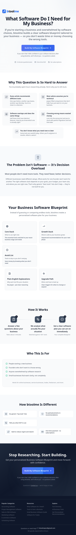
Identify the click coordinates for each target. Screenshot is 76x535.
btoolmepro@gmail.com (46, 528)
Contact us (34, 485)
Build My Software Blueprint (38, 471)
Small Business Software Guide (37, 512)
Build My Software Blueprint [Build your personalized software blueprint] (38, 48)
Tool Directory (56, 507)
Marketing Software (8, 515)
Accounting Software (8, 507)
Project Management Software (11, 509)
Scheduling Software (8, 520)
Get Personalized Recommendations (58, 513)
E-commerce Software (9, 518)
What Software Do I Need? (35, 507)
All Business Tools (58, 509)
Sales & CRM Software (9, 512)
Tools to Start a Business (35, 509)
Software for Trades (33, 515)
